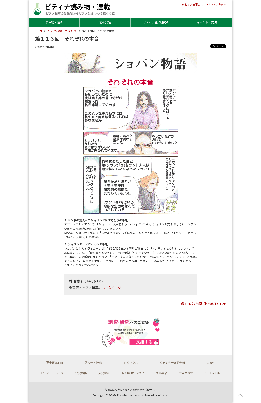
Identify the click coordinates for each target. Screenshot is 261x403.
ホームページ (111, 287)
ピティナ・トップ (52, 373)
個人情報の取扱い (132, 373)
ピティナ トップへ (218, 4)
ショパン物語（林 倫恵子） (62, 31)
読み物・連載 (54, 22)
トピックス (131, 362)
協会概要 (81, 373)
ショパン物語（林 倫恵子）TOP (203, 303)
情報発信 (105, 22)
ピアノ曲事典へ (194, 4)
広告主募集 (186, 373)
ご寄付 (211, 362)
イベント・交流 (207, 22)
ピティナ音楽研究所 (156, 22)
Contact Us (212, 373)
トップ (38, 31)
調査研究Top (54, 362)
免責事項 (161, 373)
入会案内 (104, 373)
